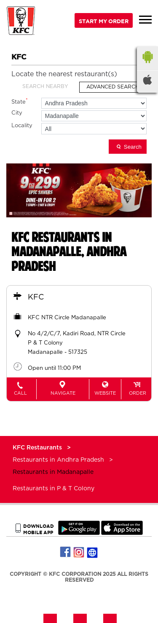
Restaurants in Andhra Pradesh (58, 460)
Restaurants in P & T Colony (53, 489)
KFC (36, 297)
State (19, 101)
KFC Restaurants (38, 448)
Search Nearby (45, 86)
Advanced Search (112, 86)
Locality (21, 125)
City (16, 113)
